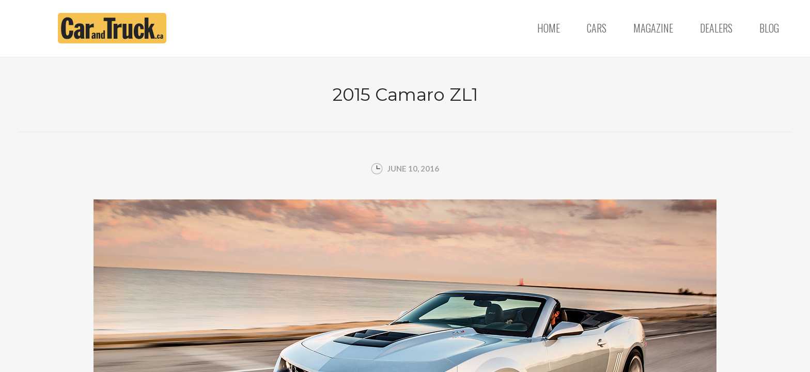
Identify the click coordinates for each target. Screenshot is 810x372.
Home (548, 28)
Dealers (716, 28)
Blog (769, 28)
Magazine (653, 28)
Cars (596, 28)
